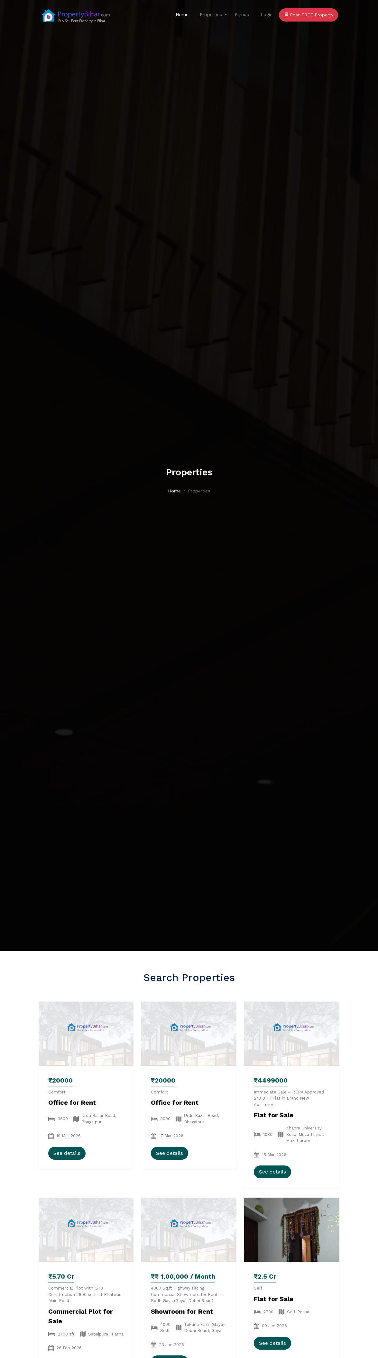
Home (182, 14)
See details (66, 1153)
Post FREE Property (308, 14)
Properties (211, 14)
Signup (242, 14)
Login (266, 14)
